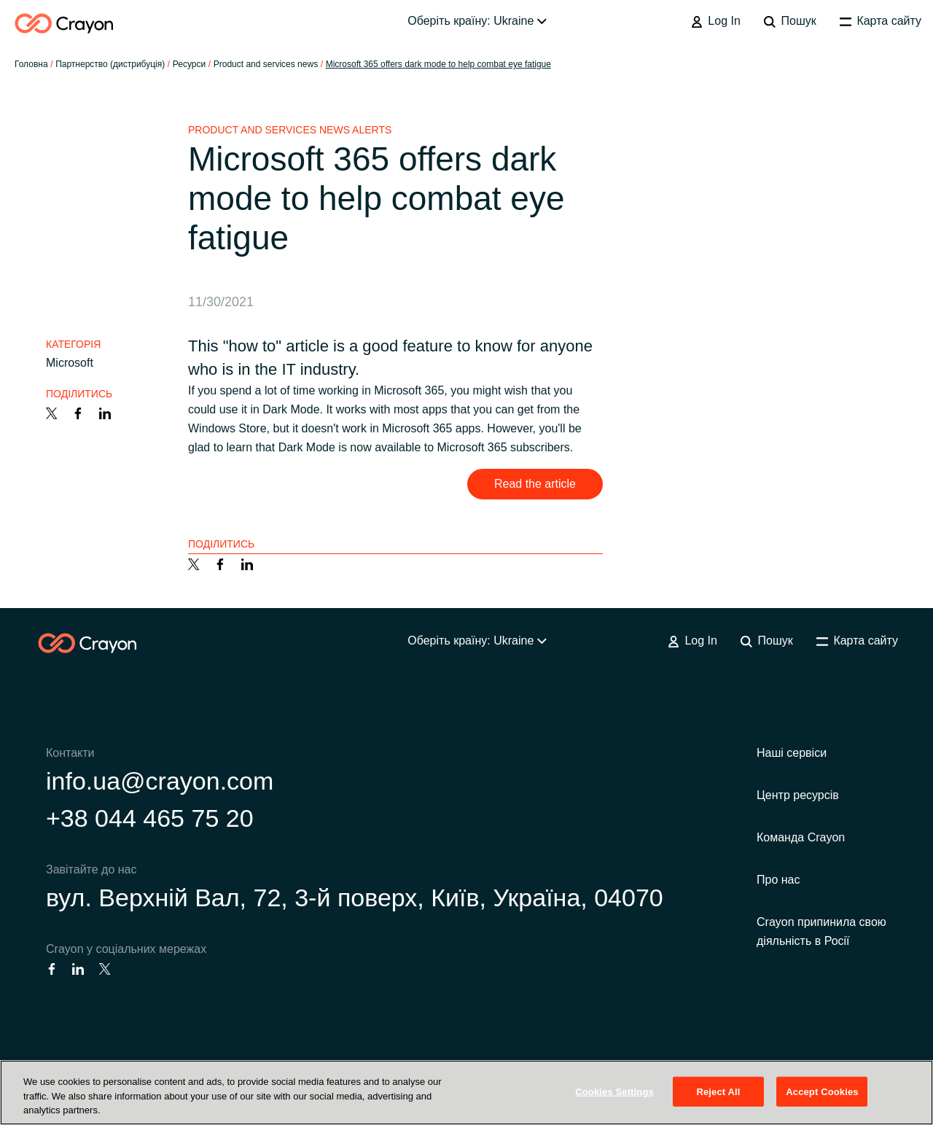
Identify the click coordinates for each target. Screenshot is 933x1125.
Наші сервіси (792, 753)
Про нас (778, 879)
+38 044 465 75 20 (150, 818)
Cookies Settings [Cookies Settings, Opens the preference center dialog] (614, 1091)
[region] (466, 1092)
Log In (716, 21)
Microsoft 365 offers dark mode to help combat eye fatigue (438, 64)
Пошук (790, 21)
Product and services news (266, 64)
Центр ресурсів (798, 795)
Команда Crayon (801, 837)
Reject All (718, 1091)
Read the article (535, 484)
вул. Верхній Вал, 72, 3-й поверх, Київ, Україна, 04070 (354, 897)
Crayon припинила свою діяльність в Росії (821, 931)
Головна (31, 64)
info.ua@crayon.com (159, 781)
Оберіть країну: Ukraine (476, 21)
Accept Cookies (822, 1091)
